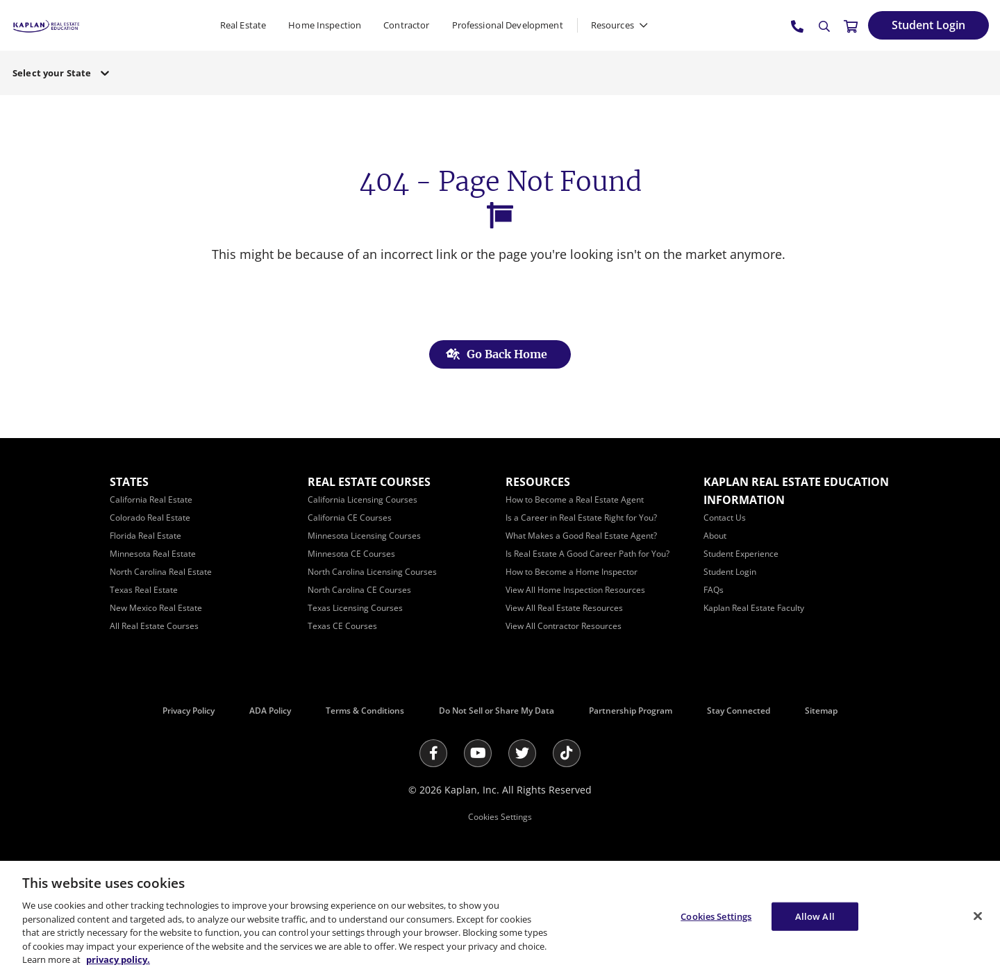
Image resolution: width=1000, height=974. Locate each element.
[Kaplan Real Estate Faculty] (753, 608)
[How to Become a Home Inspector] (572, 572)
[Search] (824, 26)
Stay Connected (738, 710)
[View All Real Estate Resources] (564, 608)
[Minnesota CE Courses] (351, 554)
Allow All (815, 915)
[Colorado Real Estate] (150, 517)
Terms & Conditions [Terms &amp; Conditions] (365, 710)
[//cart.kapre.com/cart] (851, 26)
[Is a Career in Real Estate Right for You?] (581, 517)
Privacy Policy (188, 710)
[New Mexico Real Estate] (156, 608)
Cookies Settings (500, 817)
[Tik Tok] (567, 753)
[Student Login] (928, 25)
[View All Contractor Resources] (564, 626)
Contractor (406, 25)
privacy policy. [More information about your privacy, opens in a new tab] (118, 959)
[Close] (977, 915)
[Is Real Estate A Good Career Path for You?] (587, 554)
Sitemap (821, 710)
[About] (714, 535)
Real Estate (243, 25)
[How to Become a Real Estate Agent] (575, 499)
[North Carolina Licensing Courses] (372, 572)
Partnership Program (630, 710)
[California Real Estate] (151, 499)
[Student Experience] (740, 554)
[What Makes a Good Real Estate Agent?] (581, 535)
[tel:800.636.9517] (798, 26)
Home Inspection (324, 25)
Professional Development (507, 25)
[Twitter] (522, 753)
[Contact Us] (724, 517)
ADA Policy (270, 710)
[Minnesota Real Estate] (153, 554)
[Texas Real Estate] (144, 590)
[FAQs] (713, 590)
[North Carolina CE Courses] (359, 590)
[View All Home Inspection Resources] (575, 590)
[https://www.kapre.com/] (46, 24)
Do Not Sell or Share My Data (496, 710)
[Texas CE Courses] (342, 626)
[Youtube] (478, 753)
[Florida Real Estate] (145, 535)
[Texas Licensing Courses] (355, 608)
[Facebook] (433, 753)
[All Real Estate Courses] (154, 626)
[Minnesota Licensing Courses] (364, 535)
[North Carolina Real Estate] (161, 572)
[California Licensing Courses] (362, 499)
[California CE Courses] (350, 517)
